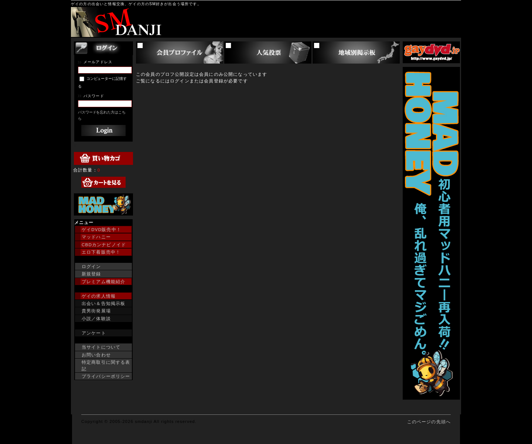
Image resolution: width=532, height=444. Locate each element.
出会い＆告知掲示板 (103, 303)
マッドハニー (96, 236)
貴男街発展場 (96, 310)
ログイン (91, 266)
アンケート (94, 333)
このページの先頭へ (429, 421)
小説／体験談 (96, 318)
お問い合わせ (96, 354)
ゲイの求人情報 (99, 296)
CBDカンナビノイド (104, 244)
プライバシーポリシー (106, 376)
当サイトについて (101, 347)
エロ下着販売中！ (101, 252)
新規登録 (91, 273)
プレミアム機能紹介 (103, 281)
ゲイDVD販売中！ (101, 229)
